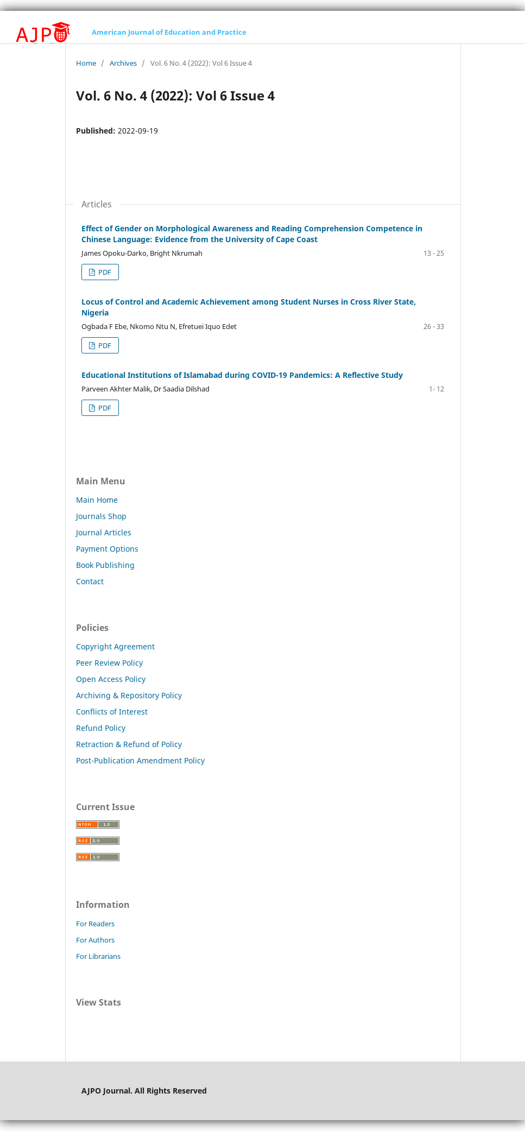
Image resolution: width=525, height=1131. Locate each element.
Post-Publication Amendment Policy (140, 760)
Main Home (97, 500)
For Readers (95, 923)
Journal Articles (103, 532)
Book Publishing (105, 565)
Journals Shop (101, 516)
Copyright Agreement (115, 646)
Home (86, 63)
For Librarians (98, 956)
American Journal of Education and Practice (169, 32)
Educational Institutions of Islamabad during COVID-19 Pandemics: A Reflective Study (242, 375)
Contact (90, 581)
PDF (104, 272)
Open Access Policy (111, 679)
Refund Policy (100, 728)
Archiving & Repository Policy (129, 695)
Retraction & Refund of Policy (129, 744)
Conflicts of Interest (112, 711)
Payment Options (107, 549)
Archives (123, 63)
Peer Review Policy (109, 663)
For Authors (95, 940)
